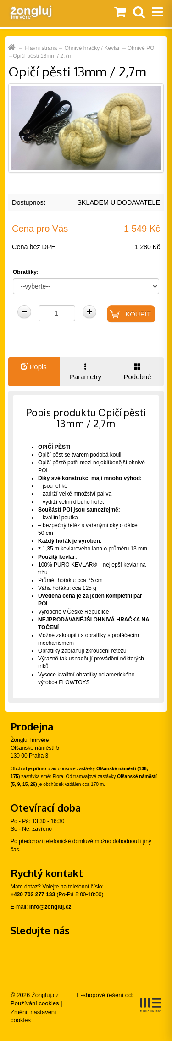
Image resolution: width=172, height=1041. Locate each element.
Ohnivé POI (142, 48)
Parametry (85, 371)
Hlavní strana (40, 48)
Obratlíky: (26, 272)
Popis (34, 367)
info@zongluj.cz (50, 907)
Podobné (137, 371)
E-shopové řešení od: (119, 1002)
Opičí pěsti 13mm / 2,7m (42, 56)
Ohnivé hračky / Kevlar (92, 48)
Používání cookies (35, 1003)
